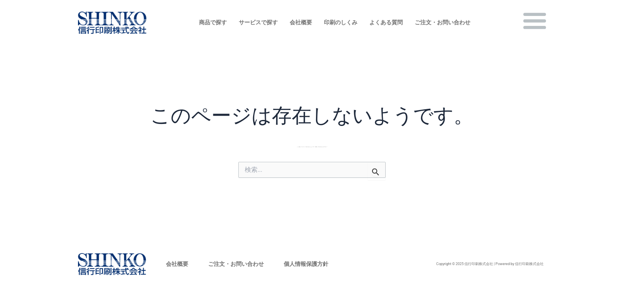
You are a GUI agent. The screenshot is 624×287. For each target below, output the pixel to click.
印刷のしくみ (340, 22)
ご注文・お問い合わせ (442, 22)
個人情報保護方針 (306, 264)
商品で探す (213, 22)
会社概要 (301, 22)
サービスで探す (258, 22)
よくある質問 (386, 22)
